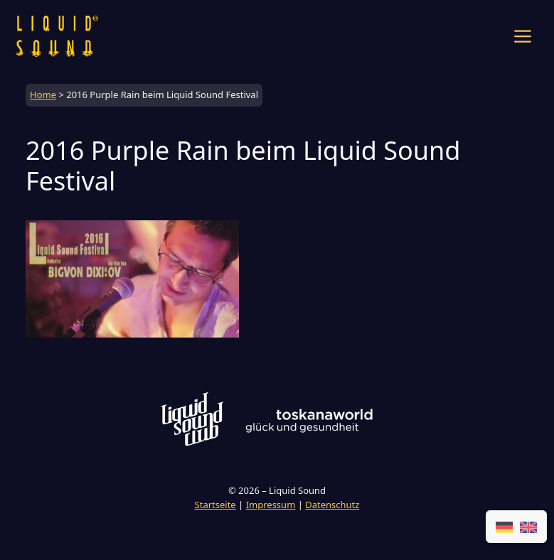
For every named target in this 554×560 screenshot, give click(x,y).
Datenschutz (332, 504)
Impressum (271, 504)
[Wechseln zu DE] (504, 527)
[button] (522, 36)
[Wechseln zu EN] (528, 527)
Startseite (215, 504)
